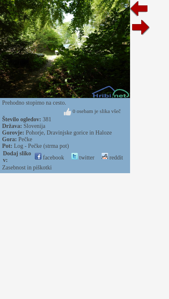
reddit (112, 157)
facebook (49, 157)
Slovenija (35, 126)
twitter (82, 157)
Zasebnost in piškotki (27, 167)
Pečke (25, 139)
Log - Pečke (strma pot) (41, 146)
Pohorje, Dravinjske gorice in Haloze (69, 133)
